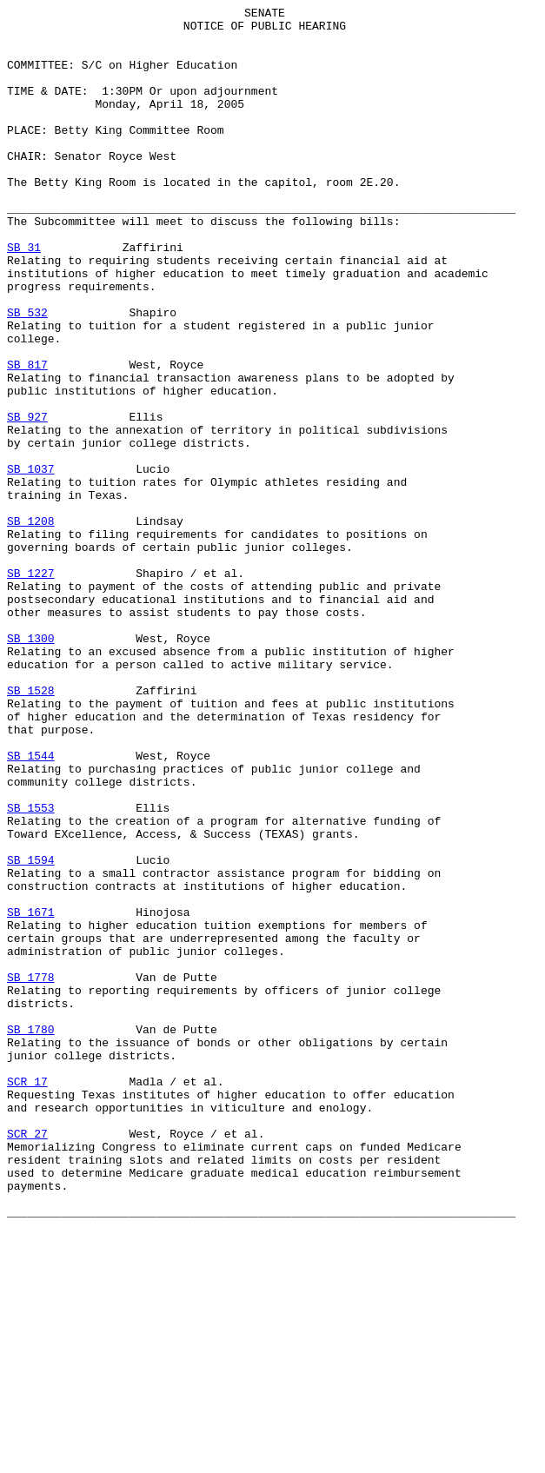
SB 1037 (31, 562)
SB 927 (27, 500)
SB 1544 (31, 906)
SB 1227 (31, 687)
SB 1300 (31, 765)
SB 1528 (31, 828)
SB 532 (27, 374)
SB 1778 (31, 1172)
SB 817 (27, 437)
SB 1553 (31, 969)
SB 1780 (31, 1235)
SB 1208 (31, 625)
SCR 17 (27, 1297)
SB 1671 (31, 1094)
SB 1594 (31, 1031)
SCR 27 (27, 1360)
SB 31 (24, 296)
